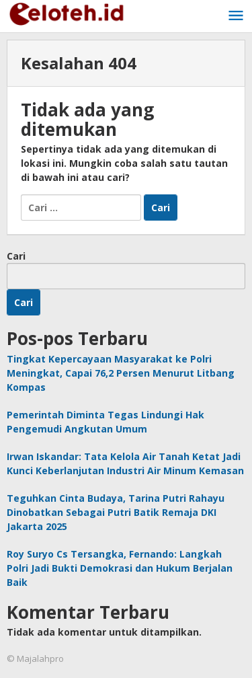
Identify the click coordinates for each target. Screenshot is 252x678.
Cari (16, 256)
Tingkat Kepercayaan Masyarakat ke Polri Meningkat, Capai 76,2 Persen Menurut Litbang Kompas (121, 372)
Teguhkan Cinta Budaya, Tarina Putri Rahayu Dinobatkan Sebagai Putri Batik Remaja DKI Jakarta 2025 (115, 512)
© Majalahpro (35, 658)
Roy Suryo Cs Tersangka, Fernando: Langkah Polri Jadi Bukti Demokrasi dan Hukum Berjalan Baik (120, 568)
